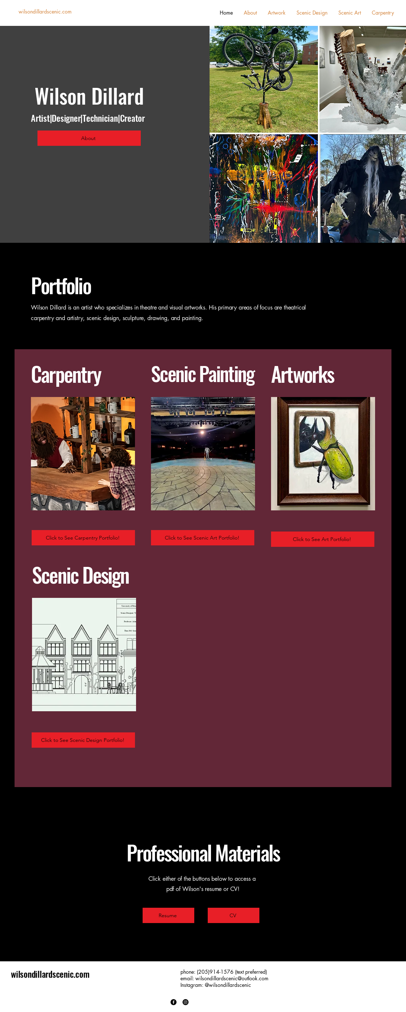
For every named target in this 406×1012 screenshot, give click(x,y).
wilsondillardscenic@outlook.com (231, 978)
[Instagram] (185, 1002)
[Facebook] (173, 1002)
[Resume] (168, 915)
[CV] (233, 915)
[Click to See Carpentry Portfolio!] (83, 537)
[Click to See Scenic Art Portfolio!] (202, 537)
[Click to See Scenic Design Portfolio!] (83, 740)
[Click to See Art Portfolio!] (322, 539)
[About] (89, 138)
